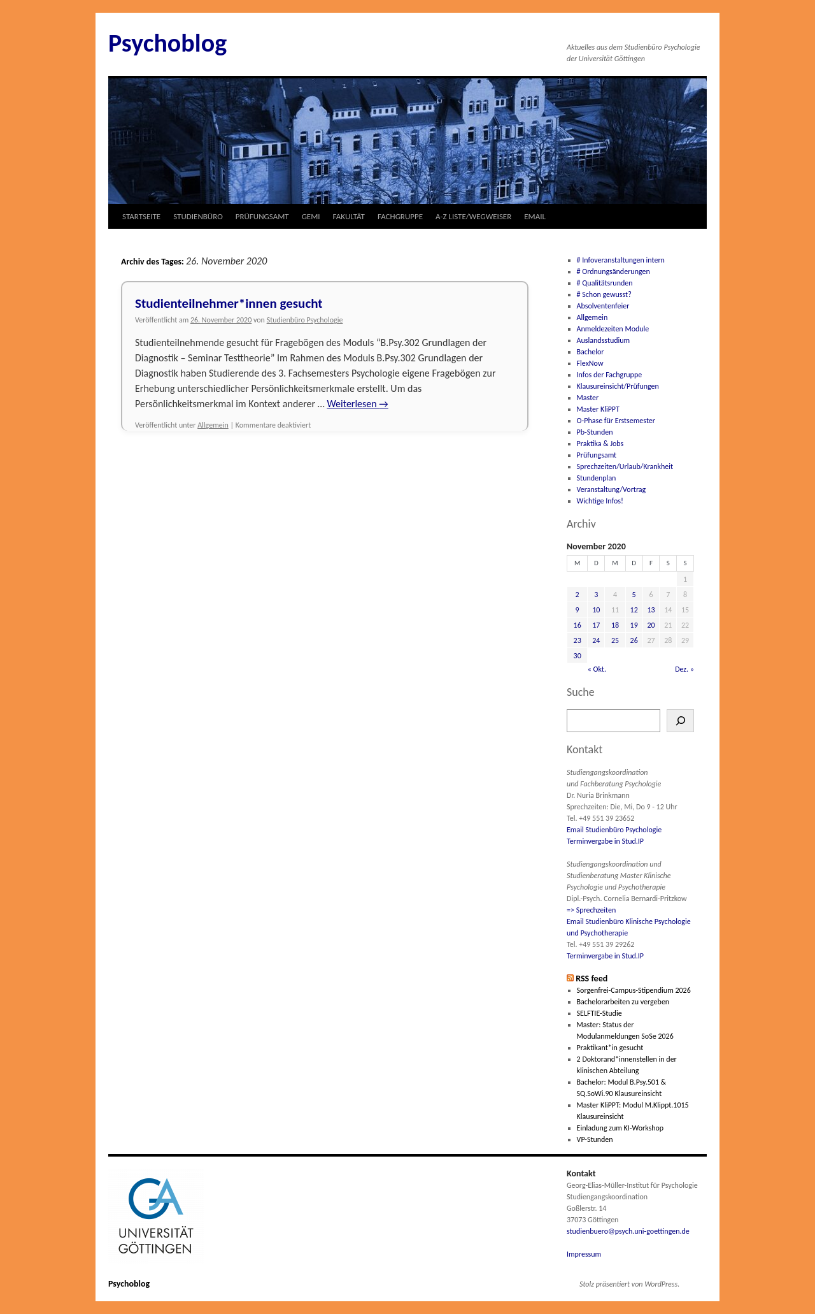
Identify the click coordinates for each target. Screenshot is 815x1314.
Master (588, 397)
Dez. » (684, 669)
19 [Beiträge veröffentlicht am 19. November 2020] (634, 625)
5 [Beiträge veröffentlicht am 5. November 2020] (634, 594)
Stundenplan (596, 477)
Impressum (584, 1254)
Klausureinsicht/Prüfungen (618, 386)
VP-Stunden (595, 1139)
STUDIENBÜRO (198, 216)
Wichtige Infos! (600, 500)
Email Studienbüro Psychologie (614, 829)
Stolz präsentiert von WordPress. (629, 1284)
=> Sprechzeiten (591, 910)
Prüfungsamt (597, 455)
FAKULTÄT (349, 216)
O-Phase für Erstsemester (616, 420)
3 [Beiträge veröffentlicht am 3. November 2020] (596, 594)
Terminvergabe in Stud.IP (605, 841)
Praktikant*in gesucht (610, 1047)
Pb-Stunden (595, 432)
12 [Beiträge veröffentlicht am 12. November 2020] (634, 609)
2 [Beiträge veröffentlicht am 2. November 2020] (577, 594)
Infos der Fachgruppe (609, 374)
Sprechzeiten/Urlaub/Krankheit (625, 466)
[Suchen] (680, 720)
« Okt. (597, 669)
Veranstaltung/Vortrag (611, 489)
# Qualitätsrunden (605, 282)
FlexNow (590, 363)
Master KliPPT (598, 409)
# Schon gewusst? (604, 294)
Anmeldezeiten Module (613, 328)
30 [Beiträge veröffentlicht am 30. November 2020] (577, 655)
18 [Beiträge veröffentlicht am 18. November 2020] (615, 625)
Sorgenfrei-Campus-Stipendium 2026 (634, 990)
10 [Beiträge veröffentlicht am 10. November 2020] (596, 609)
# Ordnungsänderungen (613, 271)
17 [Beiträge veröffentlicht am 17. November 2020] (596, 625)
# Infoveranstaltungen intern (621, 260)
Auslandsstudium (603, 340)
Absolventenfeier (603, 305)
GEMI (311, 216)
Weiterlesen (357, 404)
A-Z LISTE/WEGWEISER (473, 216)
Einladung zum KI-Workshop (620, 1127)
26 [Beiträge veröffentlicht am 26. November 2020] (634, 640)
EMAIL (535, 216)
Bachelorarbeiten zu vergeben (623, 1001)
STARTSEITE (141, 216)
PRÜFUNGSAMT (262, 216)
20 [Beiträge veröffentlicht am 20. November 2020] (651, 625)
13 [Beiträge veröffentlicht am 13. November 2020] (651, 609)
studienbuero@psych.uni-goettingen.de (628, 1231)
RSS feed (591, 978)
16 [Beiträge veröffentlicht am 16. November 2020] (577, 625)
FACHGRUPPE (400, 216)
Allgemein (213, 425)
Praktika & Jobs (600, 443)
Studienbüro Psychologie (305, 319)
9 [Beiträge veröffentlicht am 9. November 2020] (577, 609)
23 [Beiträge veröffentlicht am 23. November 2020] (577, 640)
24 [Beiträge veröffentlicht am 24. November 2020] (596, 640)
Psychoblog (167, 43)
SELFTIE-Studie (599, 1013)
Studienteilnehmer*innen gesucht (229, 303)
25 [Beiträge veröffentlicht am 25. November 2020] (615, 640)
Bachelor (590, 351)
